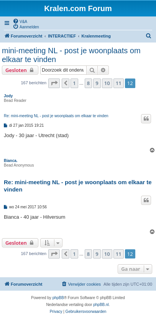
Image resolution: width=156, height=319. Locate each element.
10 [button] (107, 83)
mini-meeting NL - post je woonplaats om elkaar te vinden (71, 55)
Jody (8, 96)
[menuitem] (20, 21)
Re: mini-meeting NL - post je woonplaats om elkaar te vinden (56, 116)
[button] (54, 83)
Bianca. (11, 161)
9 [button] (96, 83)
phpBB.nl (101, 305)
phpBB (58, 298)
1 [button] (74, 83)
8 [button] (88, 83)
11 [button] (119, 83)
